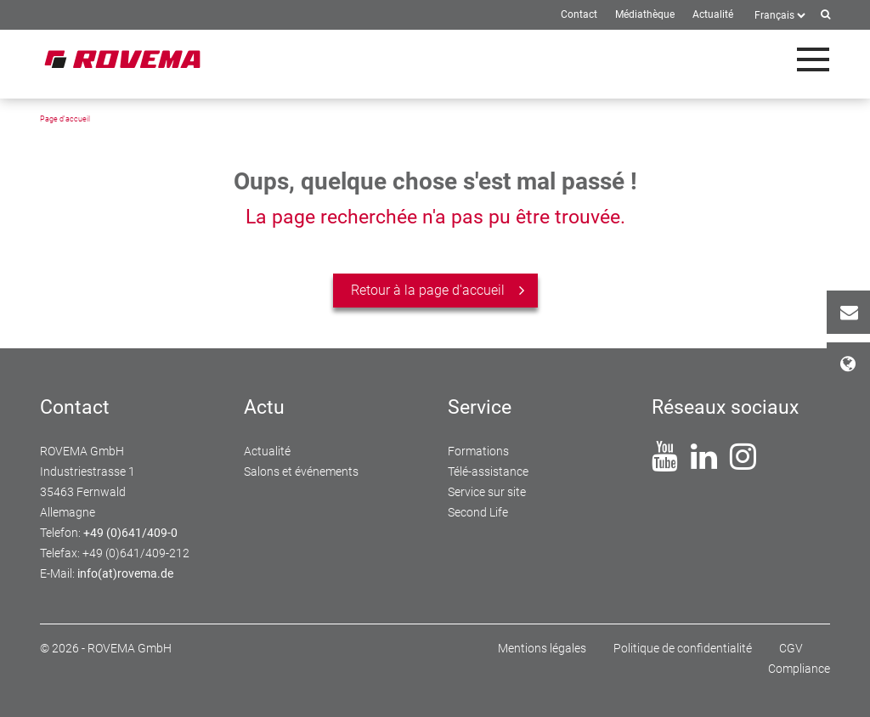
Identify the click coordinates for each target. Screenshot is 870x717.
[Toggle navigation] (813, 59)
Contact (855, 312)
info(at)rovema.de (125, 573)
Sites (855, 364)
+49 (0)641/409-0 (130, 532)
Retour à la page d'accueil (428, 290)
